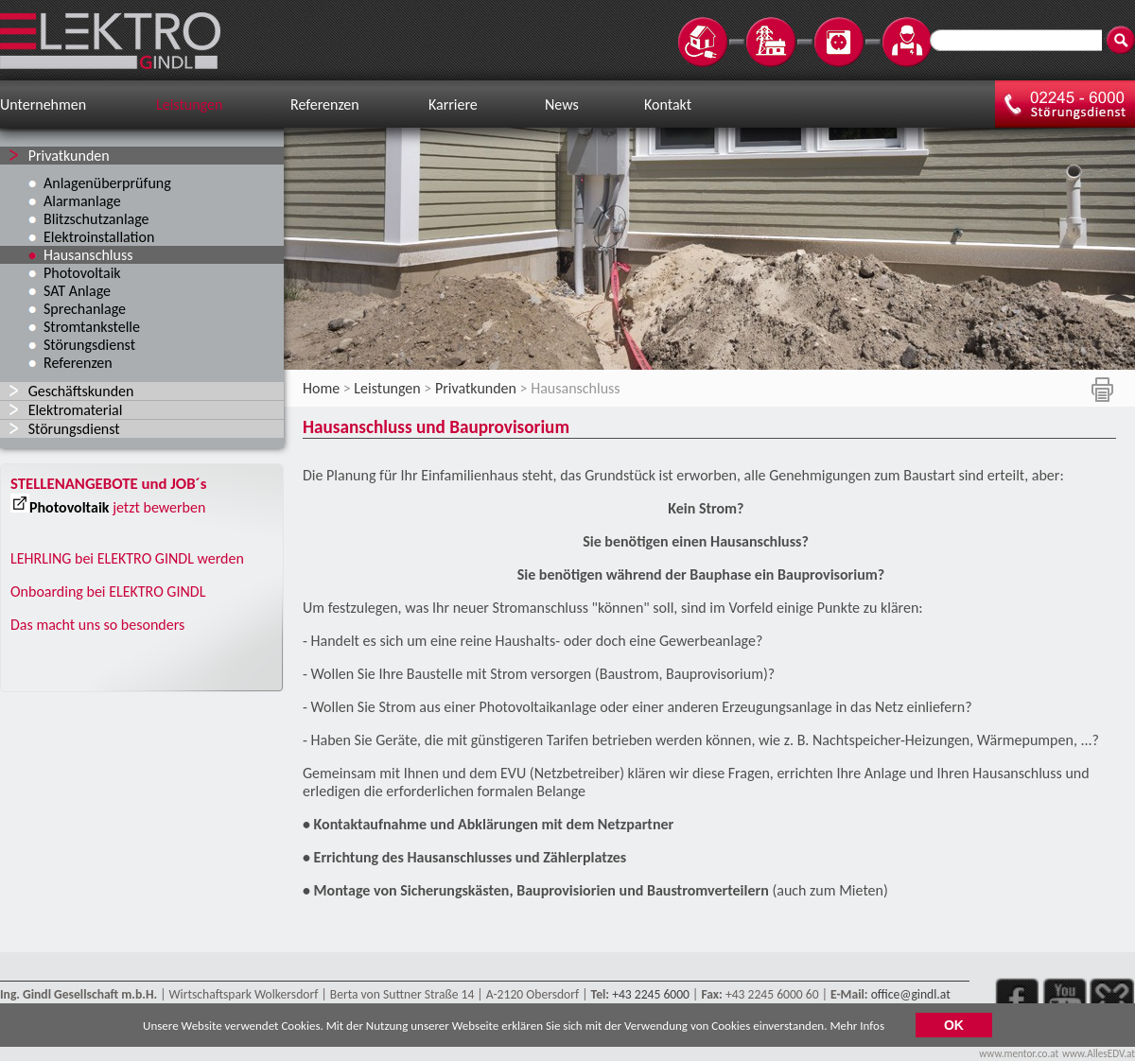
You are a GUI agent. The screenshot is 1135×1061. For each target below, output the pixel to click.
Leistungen (189, 104)
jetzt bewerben (159, 507)
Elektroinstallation (99, 237)
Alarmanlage (82, 201)
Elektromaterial (75, 410)
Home (321, 388)
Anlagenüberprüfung (107, 183)
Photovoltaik (82, 273)
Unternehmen (43, 104)
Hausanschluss (88, 255)
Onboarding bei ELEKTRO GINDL (107, 591)
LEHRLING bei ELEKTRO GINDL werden (127, 558)
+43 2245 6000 (651, 994)
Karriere (453, 104)
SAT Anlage (77, 291)
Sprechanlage (85, 309)
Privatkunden (69, 156)
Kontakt (667, 104)
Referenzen (324, 104)
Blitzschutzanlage (96, 219)
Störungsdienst (89, 345)
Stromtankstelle (92, 327)
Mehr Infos (856, 1029)
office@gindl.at (911, 994)
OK (954, 1028)
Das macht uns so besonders (97, 625)
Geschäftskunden (81, 391)
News (562, 104)
